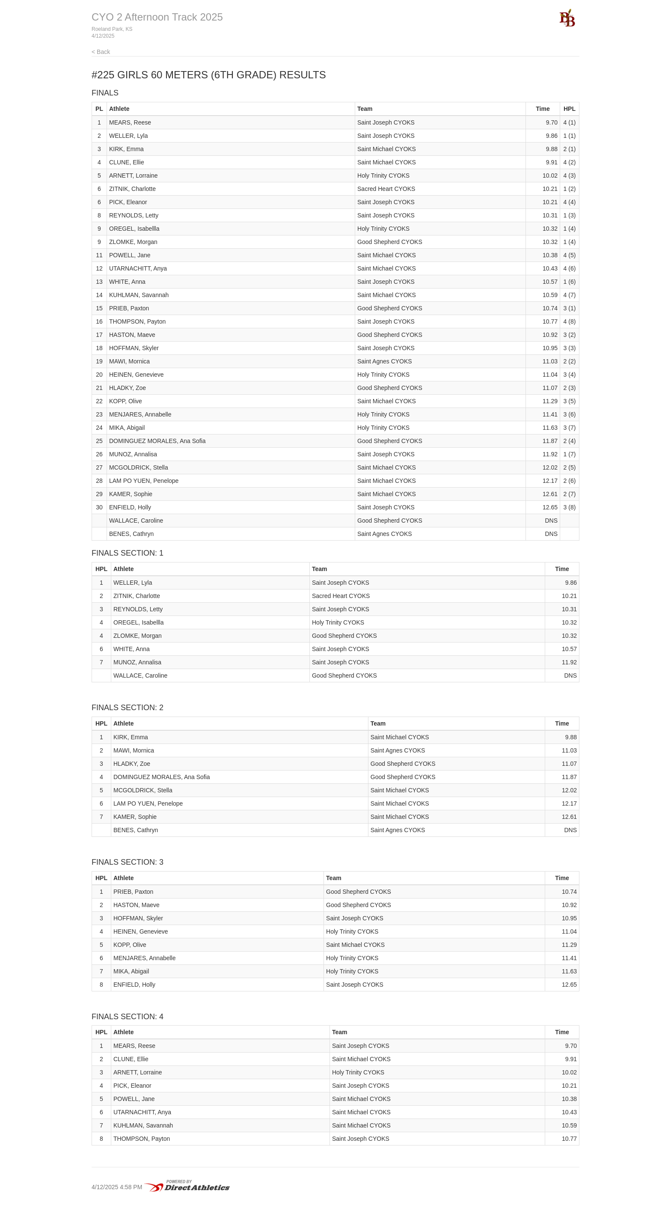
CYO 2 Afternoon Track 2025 (157, 17)
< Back (101, 51)
